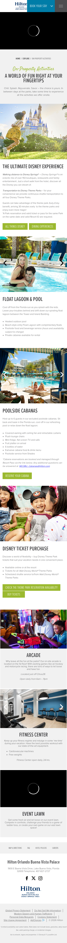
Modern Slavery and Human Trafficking (33, 913)
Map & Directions (15, 848)
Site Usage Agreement (15, 920)
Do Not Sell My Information (47, 910)
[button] (42, 6)
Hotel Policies (41, 848)
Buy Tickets (13, 594)
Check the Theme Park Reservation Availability (31, 587)
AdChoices (35, 920)
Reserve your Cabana (17, 476)
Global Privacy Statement (17, 910)
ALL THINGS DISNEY (15, 226)
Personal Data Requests (22, 917)
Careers (55, 848)
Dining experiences (42, 226)
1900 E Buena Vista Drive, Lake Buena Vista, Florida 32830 (33, 870)
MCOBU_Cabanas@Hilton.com (34, 466)
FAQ (28, 848)
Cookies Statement (47, 917)
